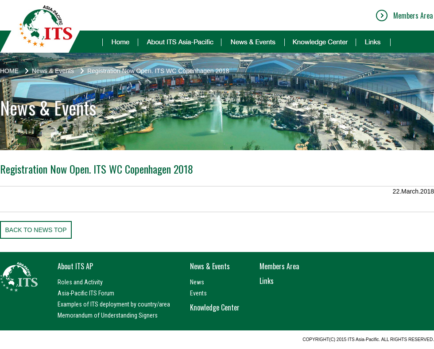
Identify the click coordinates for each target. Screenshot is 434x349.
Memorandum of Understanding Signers (108, 315)
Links (267, 280)
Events (198, 293)
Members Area (413, 15)
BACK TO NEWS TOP (35, 229)
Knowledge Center (215, 307)
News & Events (53, 70)
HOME (9, 70)
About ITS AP (75, 266)
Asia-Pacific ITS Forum (86, 293)
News (197, 282)
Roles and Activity (80, 282)
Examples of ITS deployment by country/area (114, 304)
